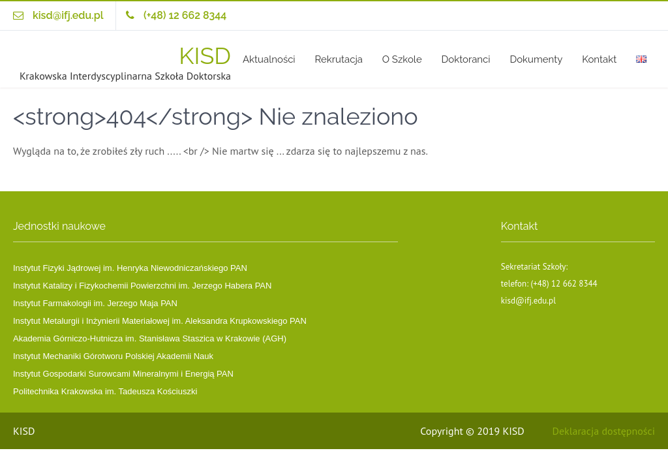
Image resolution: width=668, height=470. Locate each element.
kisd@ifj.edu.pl (68, 15)
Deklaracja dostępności (604, 430)
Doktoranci (466, 59)
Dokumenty (535, 59)
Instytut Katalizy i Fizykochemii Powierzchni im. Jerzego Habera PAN (142, 285)
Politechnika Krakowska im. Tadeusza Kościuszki (105, 391)
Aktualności (269, 59)
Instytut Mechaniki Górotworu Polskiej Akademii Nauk (113, 356)
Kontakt (599, 59)
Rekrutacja (338, 59)
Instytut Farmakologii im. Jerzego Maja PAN (95, 303)
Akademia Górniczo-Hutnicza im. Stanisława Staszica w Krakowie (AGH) (149, 338)
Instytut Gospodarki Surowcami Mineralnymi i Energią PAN (123, 374)
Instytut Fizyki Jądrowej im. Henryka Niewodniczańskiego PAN (130, 268)
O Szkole (402, 59)
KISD (205, 55)
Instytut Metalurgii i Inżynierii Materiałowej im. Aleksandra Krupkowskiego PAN (160, 321)
